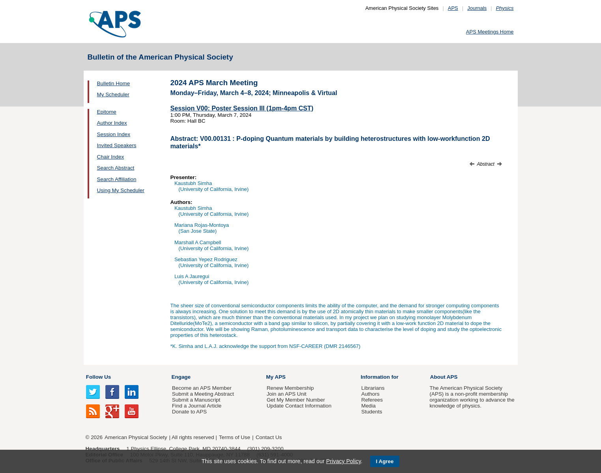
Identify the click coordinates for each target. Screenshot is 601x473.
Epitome (106, 112)
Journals (477, 8)
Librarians (372, 388)
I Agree (385, 461)
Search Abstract (116, 168)
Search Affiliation (117, 179)
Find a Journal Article (196, 406)
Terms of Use (234, 437)
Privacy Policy (343, 461)
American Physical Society (136, 437)
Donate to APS (189, 412)
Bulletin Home (113, 83)
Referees (372, 400)
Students (371, 412)
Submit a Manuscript (196, 400)
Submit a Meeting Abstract (203, 394)
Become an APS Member (202, 388)
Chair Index (110, 157)
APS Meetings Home (490, 32)
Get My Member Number (296, 400)
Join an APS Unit (287, 394)
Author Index (112, 123)
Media (368, 406)
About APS (444, 377)
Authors (370, 394)
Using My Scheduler (120, 190)
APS (453, 8)
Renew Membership (290, 388)
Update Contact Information (299, 406)
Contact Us (269, 437)
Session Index (113, 134)
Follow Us (98, 377)
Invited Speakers (117, 145)
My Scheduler (113, 94)
